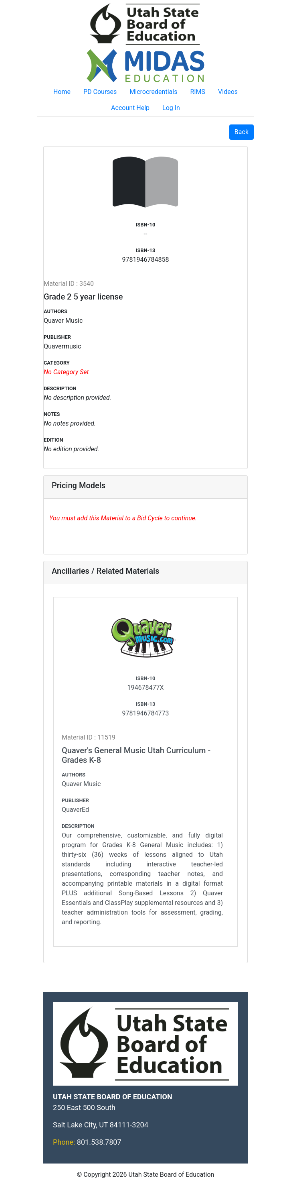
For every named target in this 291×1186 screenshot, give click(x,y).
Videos (228, 92)
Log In (171, 108)
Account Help (130, 108)
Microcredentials (153, 92)
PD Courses (100, 92)
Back (241, 132)
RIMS (197, 92)
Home (62, 92)
